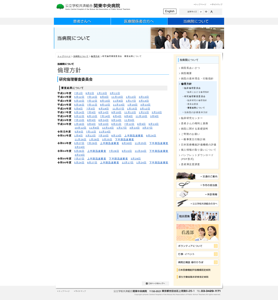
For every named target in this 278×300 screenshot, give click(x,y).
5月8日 (78, 108)
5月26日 (79, 151)
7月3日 (91, 108)
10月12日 (80, 128)
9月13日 (105, 101)
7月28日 (114, 151)
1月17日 (131, 101)
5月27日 (79, 143)
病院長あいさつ (190, 68)
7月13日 (79, 120)
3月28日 (136, 158)
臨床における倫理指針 (198, 92)
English (169, 11)
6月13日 (92, 116)
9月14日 (116, 120)
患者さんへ (82, 22)
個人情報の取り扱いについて (198, 149)
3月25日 (107, 139)
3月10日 (157, 112)
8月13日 (116, 135)
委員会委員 (192, 104)
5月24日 (79, 162)
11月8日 (118, 101)
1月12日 (131, 97)
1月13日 (102, 93)
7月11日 (92, 104)
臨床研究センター (192, 118)
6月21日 (116, 124)
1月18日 (79, 124)
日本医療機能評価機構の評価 (198, 144)
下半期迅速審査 (124, 139)
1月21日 (144, 112)
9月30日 (127, 143)
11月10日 (117, 97)
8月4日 (117, 116)
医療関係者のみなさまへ (139, 22)
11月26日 (80, 139)
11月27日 (118, 108)
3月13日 (144, 97)
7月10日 (103, 135)
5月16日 (79, 104)
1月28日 (94, 139)
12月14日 (108, 128)
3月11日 (115, 93)
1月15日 (132, 108)
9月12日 (105, 104)
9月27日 (92, 162)
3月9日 (154, 116)
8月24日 (103, 120)
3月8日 (91, 124)
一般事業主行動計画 (193, 139)
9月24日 (151, 135)
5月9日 (79, 131)
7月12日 (92, 101)
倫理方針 (95, 56)
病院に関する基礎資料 (194, 128)
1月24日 (141, 162)
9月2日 (90, 93)
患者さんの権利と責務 (194, 123)
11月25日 (140, 143)
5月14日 (79, 112)
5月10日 (79, 101)
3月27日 (147, 128)
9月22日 (127, 151)
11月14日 (119, 104)
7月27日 (79, 158)
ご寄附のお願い (190, 134)
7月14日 (92, 97)
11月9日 (129, 120)
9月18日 (104, 108)
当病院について (195, 22)
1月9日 (78, 135)
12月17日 (128, 162)
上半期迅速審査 (133, 135)
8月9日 (91, 120)
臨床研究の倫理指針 (197, 100)
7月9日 (91, 112)
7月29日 (92, 143)
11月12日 (130, 112)
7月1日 (78, 93)
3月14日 (144, 101)
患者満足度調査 (190, 164)
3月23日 (80, 155)
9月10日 (116, 112)
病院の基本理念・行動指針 (197, 78)
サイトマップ (216, 4)
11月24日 (140, 151)
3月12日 (145, 108)
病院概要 (186, 73)
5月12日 (79, 97)
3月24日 (80, 147)
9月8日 (104, 97)
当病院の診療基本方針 (196, 112)
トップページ (200, 4)
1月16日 (132, 104)
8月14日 (103, 112)
